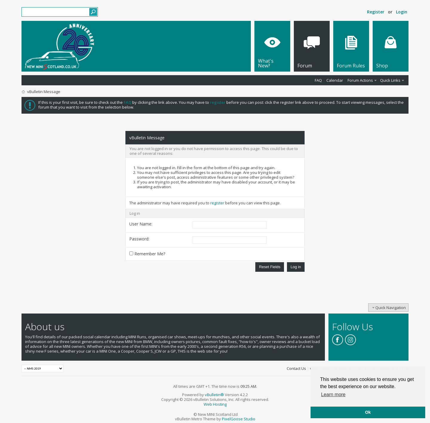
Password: (139, 238)
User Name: (140, 223)
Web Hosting (215, 404)
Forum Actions (360, 80)
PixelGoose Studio (238, 419)
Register (375, 12)
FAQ (318, 80)
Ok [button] (368, 412)
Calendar (334, 80)
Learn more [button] (333, 394)
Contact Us (296, 368)
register (217, 203)
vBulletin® (214, 394)
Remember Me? (147, 253)
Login (401, 12)
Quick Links (390, 80)
